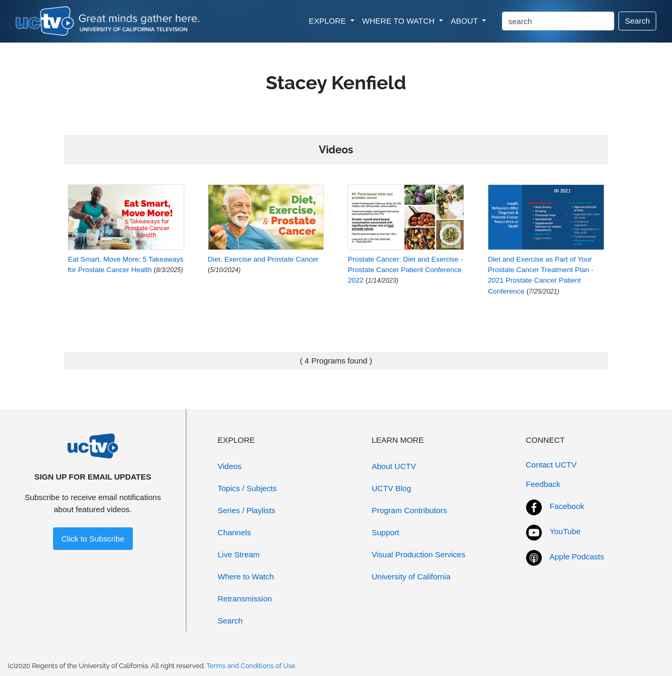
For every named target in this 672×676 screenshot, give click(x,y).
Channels (234, 532)
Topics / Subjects (247, 488)
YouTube (565, 531)
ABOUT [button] (465, 20)
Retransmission (245, 598)
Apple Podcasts (577, 556)
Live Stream (239, 554)
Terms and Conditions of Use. (251, 666)
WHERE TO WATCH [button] (399, 20)
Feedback (543, 484)
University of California (411, 576)
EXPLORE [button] (328, 20)
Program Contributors (409, 510)
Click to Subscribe (92, 538)
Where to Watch (246, 576)
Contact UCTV (551, 464)
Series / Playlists (247, 510)
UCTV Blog (391, 488)
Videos (230, 466)
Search (637, 20)
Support (386, 532)
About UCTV (394, 466)
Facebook (567, 506)
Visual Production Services (418, 554)
